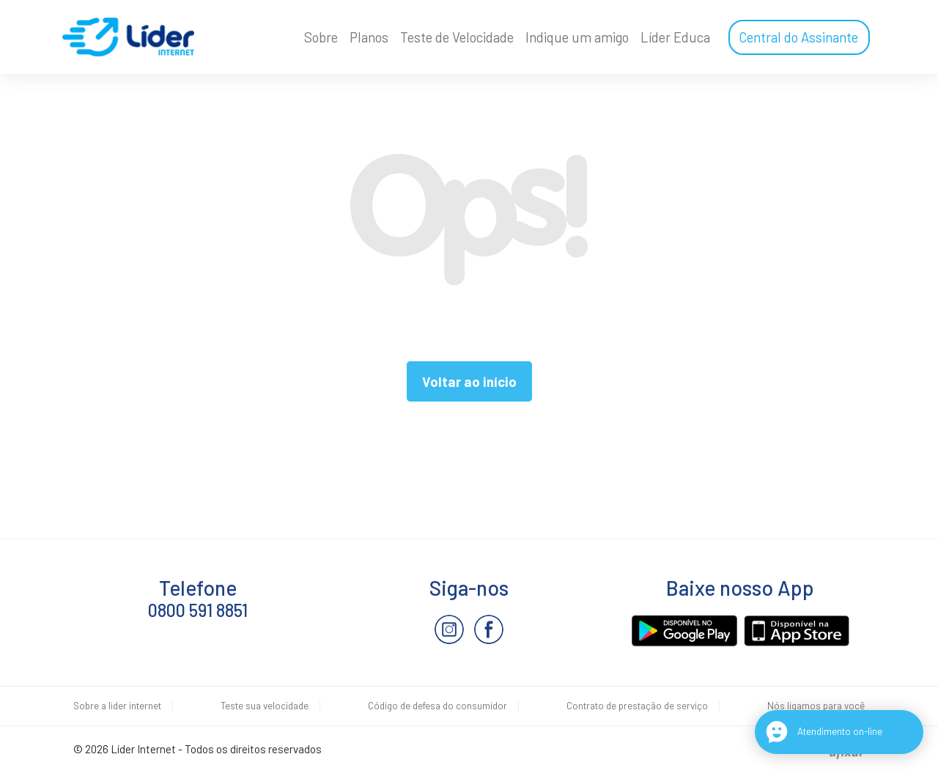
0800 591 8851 (198, 610)
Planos (369, 37)
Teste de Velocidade (457, 37)
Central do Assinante (798, 37)
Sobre (321, 37)
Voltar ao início (469, 381)
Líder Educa (675, 37)
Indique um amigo (577, 37)
